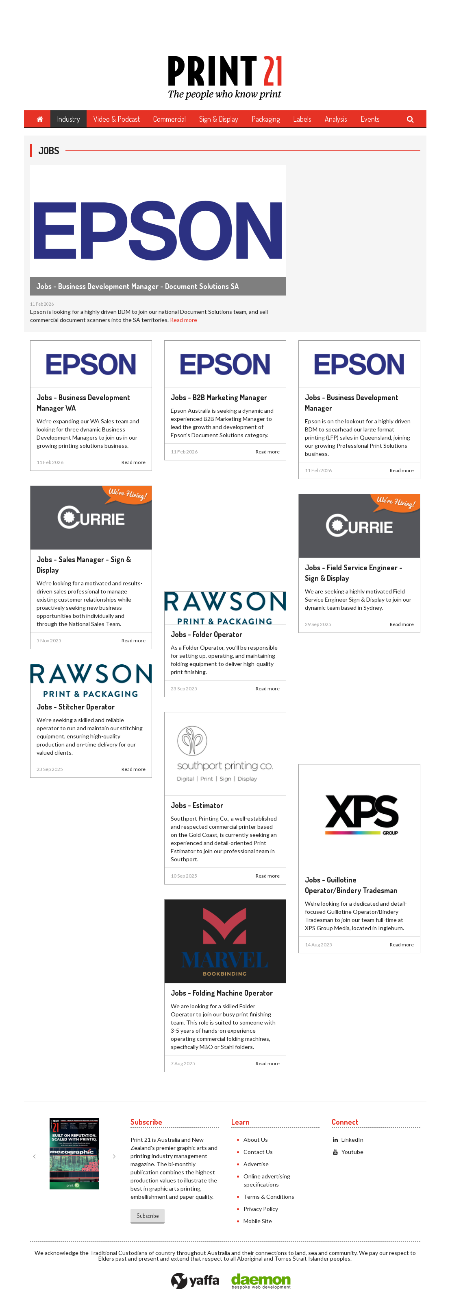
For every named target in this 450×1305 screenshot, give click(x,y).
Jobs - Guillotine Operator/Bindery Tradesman (351, 885)
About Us (255, 1139)
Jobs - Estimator (197, 805)
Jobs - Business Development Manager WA (83, 402)
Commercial (169, 118)
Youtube (347, 1151)
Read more (183, 319)
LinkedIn (347, 1139)
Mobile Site (257, 1220)
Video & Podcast (116, 118)
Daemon (261, 1281)
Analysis (336, 118)
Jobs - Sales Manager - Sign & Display (84, 564)
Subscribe (148, 1215)
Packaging (266, 118)
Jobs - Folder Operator (206, 634)
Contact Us (258, 1151)
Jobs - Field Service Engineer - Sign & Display (353, 572)
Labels (302, 118)
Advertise (256, 1163)
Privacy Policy (260, 1208)
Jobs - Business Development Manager (351, 402)
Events (370, 118)
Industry (68, 118)
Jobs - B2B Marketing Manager (219, 397)
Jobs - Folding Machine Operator (222, 992)
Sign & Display (218, 118)
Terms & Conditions (268, 1196)
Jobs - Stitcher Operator (76, 706)
